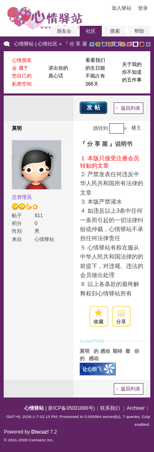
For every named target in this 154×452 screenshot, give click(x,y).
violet (148, 44)
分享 (121, 322)
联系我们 (110, 408)
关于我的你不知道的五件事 (132, 72)
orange (123, 44)
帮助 (139, 31)
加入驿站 (121, 8)
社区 (91, 31)
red (142, 44)
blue (117, 44)
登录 (143, 8)
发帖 (94, 107)
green (98, 44)
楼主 (136, 128)
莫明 (17, 128)
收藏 (98, 322)
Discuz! (40, 432)
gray (104, 44)
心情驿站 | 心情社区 (35, 44)
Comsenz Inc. (41, 440)
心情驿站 (34, 408)
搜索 (115, 31)
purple (135, 44)
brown (110, 44)
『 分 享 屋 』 (78, 44)
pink (129, 44)
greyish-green (92, 44)
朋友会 (64, 31)
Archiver (135, 408)
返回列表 (130, 108)
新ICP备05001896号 (70, 408)
